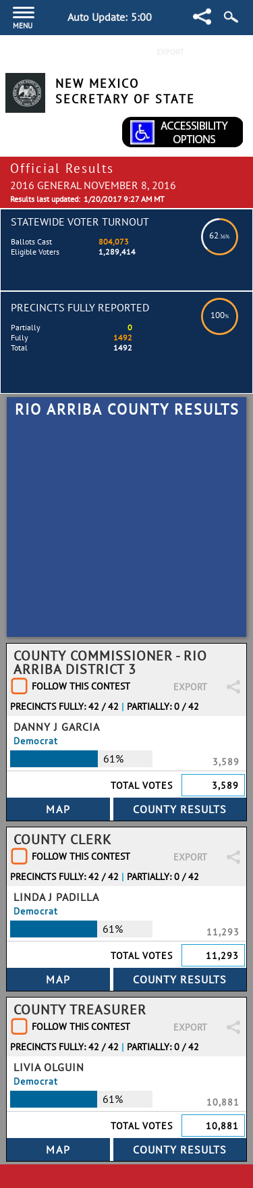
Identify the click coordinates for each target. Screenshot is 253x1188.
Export (170, 52)
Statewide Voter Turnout (80, 221)
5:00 (141, 17)
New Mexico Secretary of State (125, 91)
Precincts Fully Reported (80, 307)
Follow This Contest (81, 686)
